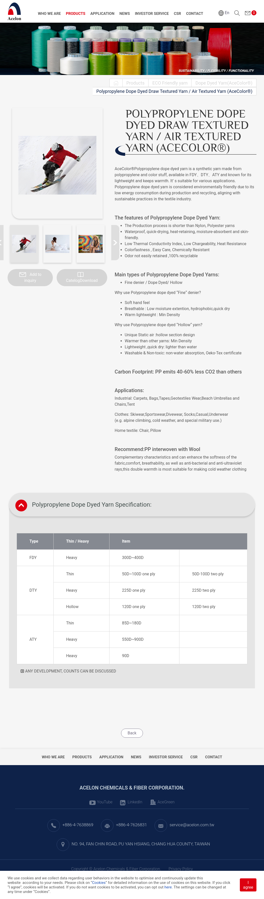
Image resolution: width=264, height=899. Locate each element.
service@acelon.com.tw (192, 824)
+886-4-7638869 (77, 824)
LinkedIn (135, 802)
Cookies (99, 882)
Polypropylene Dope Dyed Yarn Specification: (92, 504)
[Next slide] (115, 242)
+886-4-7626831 (131, 824)
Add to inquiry (32, 277)
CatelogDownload (82, 280)
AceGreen (166, 802)
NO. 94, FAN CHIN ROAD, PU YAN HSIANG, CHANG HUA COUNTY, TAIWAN (141, 843)
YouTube (104, 802)
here (168, 887)
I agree (248, 885)
